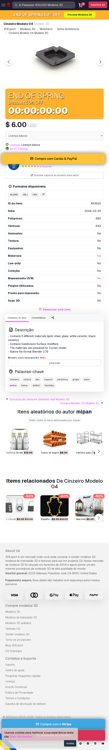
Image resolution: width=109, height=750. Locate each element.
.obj (25, 194)
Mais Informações (21, 736)
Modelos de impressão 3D (21, 617)
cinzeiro (14, 379)
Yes (99, 256)
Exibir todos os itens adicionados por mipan (54, 420)
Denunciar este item (57, 309)
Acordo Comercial (16, 687)
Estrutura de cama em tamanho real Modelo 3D (39, 399)
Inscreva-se (98, 4)
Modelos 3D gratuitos (18, 623)
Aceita (70, 743)
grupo (75, 379)
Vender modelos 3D (17, 634)
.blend (14, 194)
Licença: (15, 145)
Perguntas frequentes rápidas (23, 676)
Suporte (10, 664)
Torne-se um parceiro (18, 640)
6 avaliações (44, 166)
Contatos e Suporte (20, 658)
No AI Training (19, 149)
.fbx (34, 194)
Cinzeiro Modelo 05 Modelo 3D (79, 403)
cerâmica (62, 379)
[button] (98, 451)
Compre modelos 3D (21, 605)
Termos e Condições (17, 698)
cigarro (48, 379)
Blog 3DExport (14, 645)
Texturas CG (12, 628)
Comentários (39, 317)
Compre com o (53, 724)
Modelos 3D (12, 612)
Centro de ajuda (14, 670)
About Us (12, 550)
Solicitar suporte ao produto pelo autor (54, 175)
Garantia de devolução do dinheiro (25, 704)
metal (13, 385)
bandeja (49, 385)
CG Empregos (13, 651)
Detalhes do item (17, 317)
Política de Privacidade (19, 692)
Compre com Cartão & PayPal (53, 159)
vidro (86, 379)
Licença (10, 681)
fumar (24, 385)
